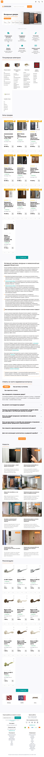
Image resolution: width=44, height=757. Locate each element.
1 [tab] (18, 28)
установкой (35, 343)
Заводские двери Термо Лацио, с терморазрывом (34, 170)
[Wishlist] (14, 120)
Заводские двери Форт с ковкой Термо (21, 204)
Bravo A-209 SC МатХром (34, 580)
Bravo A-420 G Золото (8, 673)
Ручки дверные (26, 74)
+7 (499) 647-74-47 (12, 729)
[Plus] (13, 151)
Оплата (32, 738)
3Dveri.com (29, 754)
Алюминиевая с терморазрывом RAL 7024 (8, 136)
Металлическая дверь (10, 281)
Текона (12, 743)
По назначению (7, 75)
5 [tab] (24, 28)
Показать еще (22, 438)
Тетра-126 (6, 106)
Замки (24, 72)
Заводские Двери (12, 739)
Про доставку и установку (20, 386)
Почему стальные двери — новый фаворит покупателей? (11, 465)
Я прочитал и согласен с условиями (11, 720)
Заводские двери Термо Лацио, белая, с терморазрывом (9, 205)
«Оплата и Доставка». (14, 368)
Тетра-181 (5, 107)
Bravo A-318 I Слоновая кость (8, 642)
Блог (32, 739)
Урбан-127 (6, 109)
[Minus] (4, 151)
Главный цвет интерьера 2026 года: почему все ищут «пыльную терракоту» (31, 548)
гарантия (13, 354)
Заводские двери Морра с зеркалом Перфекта (35, 204)
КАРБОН (35, 76)
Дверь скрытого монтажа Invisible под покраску (8, 238)
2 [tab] (19, 28)
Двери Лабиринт (12, 738)
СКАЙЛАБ (35, 82)
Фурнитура (12, 737)
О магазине (32, 737)
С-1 (4, 101)
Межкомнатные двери (10, 285)
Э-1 (4, 110)
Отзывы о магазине (32, 734)
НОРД (34, 79)
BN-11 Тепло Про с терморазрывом (21, 136)
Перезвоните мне (12, 730)
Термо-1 (5, 104)
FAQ (32, 742)
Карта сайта (32, 747)
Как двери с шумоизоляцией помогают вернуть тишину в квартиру (10, 520)
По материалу (7, 83)
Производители (32, 748)
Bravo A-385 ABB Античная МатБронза (21, 642)
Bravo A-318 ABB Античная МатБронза (34, 611)
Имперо (35, 75)
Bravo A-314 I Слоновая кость (21, 611)
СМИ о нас (32, 743)
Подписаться (17, 717)
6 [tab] (25, 28)
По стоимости (7, 79)
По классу (16, 80)
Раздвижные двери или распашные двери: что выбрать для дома (31, 493)
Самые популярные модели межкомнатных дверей (17, 86)
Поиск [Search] (29, 6)
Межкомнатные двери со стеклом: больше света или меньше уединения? (31, 520)
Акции (32, 749)
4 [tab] (22, 28)
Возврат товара (32, 746)
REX (11, 742)
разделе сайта (15, 350)
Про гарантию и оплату (11, 390)
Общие (6, 386)
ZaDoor (11, 744)
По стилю (6, 84)
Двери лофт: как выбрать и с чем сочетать (11, 493)
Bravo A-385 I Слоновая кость (34, 642)
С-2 (4, 103)
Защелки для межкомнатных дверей (26, 79)
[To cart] (12, 146)
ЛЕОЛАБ (35, 78)
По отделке (16, 78)
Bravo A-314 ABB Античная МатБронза (8, 611)
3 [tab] (21, 28)
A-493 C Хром (8, 579)
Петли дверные (26, 81)
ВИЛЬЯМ (35, 73)
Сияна (34, 81)
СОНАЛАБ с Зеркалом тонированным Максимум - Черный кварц (22, 170)
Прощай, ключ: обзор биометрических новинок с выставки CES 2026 (12, 548)
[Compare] (14, 122)
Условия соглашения (12, 720)
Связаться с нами (32, 744)
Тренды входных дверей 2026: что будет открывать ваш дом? (31, 465)
